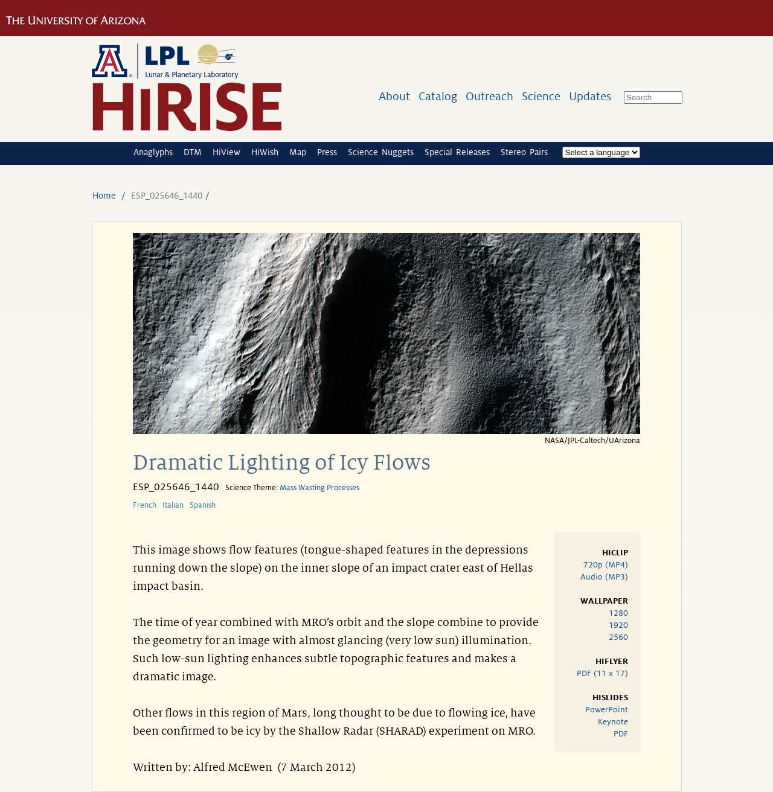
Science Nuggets (381, 152)
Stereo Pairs (524, 152)
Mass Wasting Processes (319, 488)
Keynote (613, 721)
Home (104, 195)
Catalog (438, 96)
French (144, 505)
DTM (193, 152)
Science (541, 96)
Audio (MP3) (604, 576)
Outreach (489, 96)
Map (297, 152)
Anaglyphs (153, 152)
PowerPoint (606, 709)
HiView (226, 152)
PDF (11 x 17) (602, 673)
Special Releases (457, 152)
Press (327, 152)
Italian (173, 505)
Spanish (203, 505)
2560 (618, 637)
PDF (621, 733)
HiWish (264, 152)
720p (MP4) (605, 564)
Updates (590, 96)
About (394, 96)
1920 (618, 625)
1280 (618, 613)
